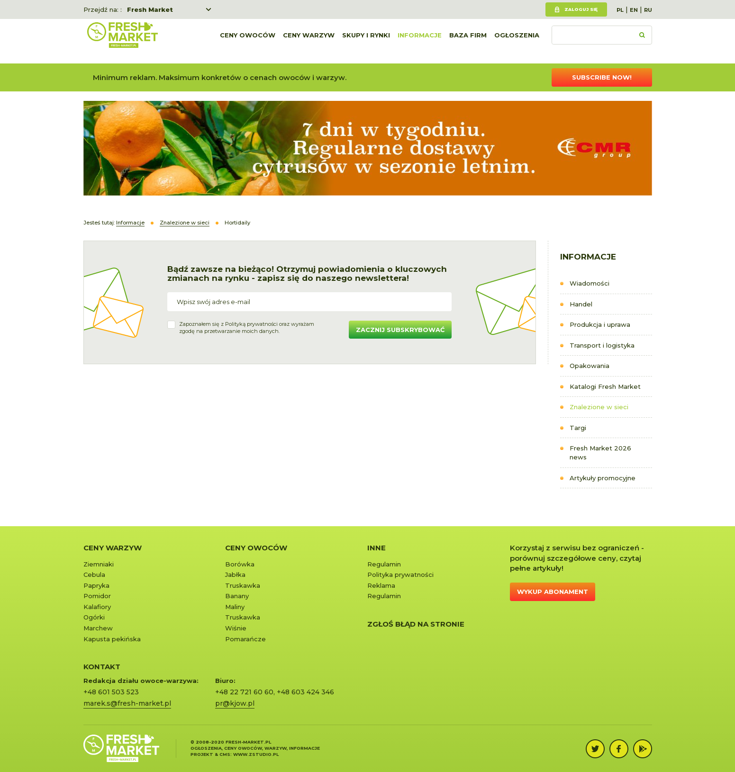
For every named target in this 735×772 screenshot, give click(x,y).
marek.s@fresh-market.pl (127, 703)
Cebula (94, 574)
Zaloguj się (581, 9)
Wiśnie (235, 628)
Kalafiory (97, 606)
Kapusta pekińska (112, 639)
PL (620, 10)
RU (648, 10)
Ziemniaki (98, 564)
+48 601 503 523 (111, 692)
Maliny (235, 606)
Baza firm (468, 41)
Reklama (381, 585)
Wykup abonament (552, 591)
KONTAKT (101, 666)
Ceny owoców (247, 41)
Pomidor (97, 596)
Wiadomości (589, 283)
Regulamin (384, 564)
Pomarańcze (245, 639)
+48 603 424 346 (305, 692)
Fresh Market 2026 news (600, 452)
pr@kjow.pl (234, 703)
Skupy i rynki (366, 41)
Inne (376, 547)
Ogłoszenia (516, 41)
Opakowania (589, 365)
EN (634, 10)
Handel (581, 304)
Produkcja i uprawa (600, 324)
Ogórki (94, 617)
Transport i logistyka (602, 345)
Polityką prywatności (251, 324)
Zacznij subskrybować (400, 329)
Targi (578, 427)
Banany (237, 596)
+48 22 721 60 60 (244, 692)
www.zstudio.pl (256, 754)
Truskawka (242, 585)
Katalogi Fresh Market (605, 386)
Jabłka (235, 574)
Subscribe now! (602, 77)
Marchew (98, 628)
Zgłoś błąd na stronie (415, 623)
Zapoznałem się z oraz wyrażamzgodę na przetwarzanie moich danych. (246, 328)
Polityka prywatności (400, 574)
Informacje (420, 41)
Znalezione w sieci (599, 407)
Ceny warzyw (309, 41)
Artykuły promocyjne (602, 478)
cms (224, 754)
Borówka (239, 564)
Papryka (96, 585)
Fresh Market (150, 9)
